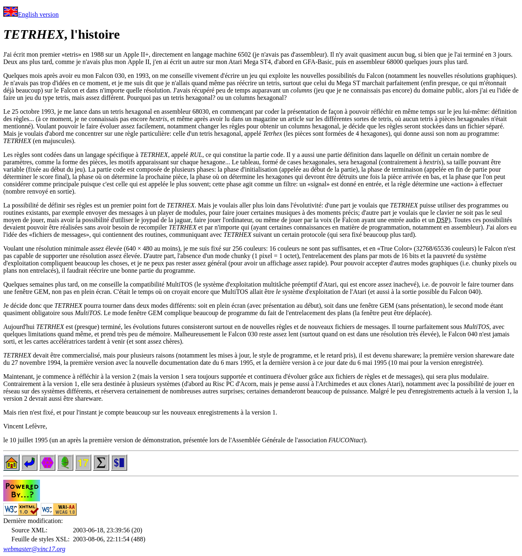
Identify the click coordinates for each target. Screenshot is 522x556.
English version (31, 14)
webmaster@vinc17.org (34, 548)
